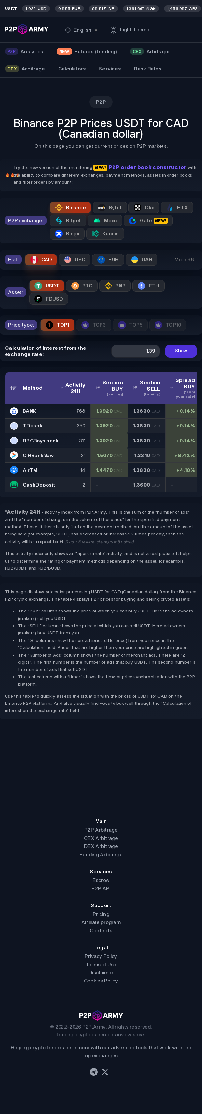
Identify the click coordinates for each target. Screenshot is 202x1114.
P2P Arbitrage (101, 830)
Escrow (101, 880)
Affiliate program (101, 922)
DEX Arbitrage (101, 846)
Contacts (101, 930)
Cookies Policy (101, 981)
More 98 (184, 259)
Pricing (101, 914)
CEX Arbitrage (101, 838)
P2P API (100, 888)
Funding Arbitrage (101, 854)
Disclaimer (101, 972)
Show (181, 351)
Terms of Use (101, 964)
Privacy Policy (101, 956)
